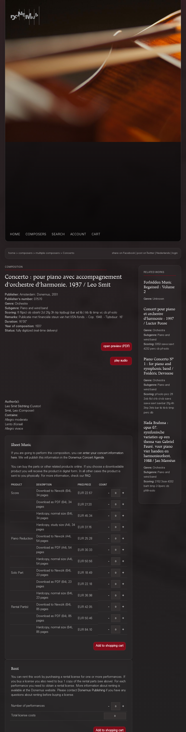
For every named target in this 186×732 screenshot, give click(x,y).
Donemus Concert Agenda (86, 457)
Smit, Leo (11, 410)
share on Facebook (123, 253)
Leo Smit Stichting (17, 406)
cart (96, 234)
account (78, 234)
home (15, 234)
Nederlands (163, 253)
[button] (116, 346)
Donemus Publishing (91, 690)
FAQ (87, 476)
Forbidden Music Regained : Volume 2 (159, 286)
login (175, 253)
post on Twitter (145, 253)
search (58, 234)
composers (36, 234)
